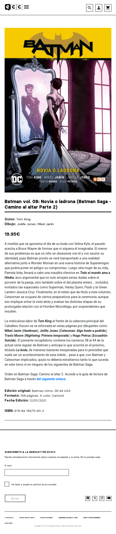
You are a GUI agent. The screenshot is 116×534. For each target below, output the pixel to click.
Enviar (15, 498)
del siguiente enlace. (51, 379)
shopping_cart (108, 8)
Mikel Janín (45, 224)
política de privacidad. (45, 484)
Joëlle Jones (26, 224)
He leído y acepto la (34, 484)
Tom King (23, 219)
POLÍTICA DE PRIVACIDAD (26, 517)
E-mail (8, 465)
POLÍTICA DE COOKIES (46, 517)
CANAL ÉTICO (8, 523)
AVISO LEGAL (9, 517)
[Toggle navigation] (26, 7)
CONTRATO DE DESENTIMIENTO (92, 517)
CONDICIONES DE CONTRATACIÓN (68, 517)
